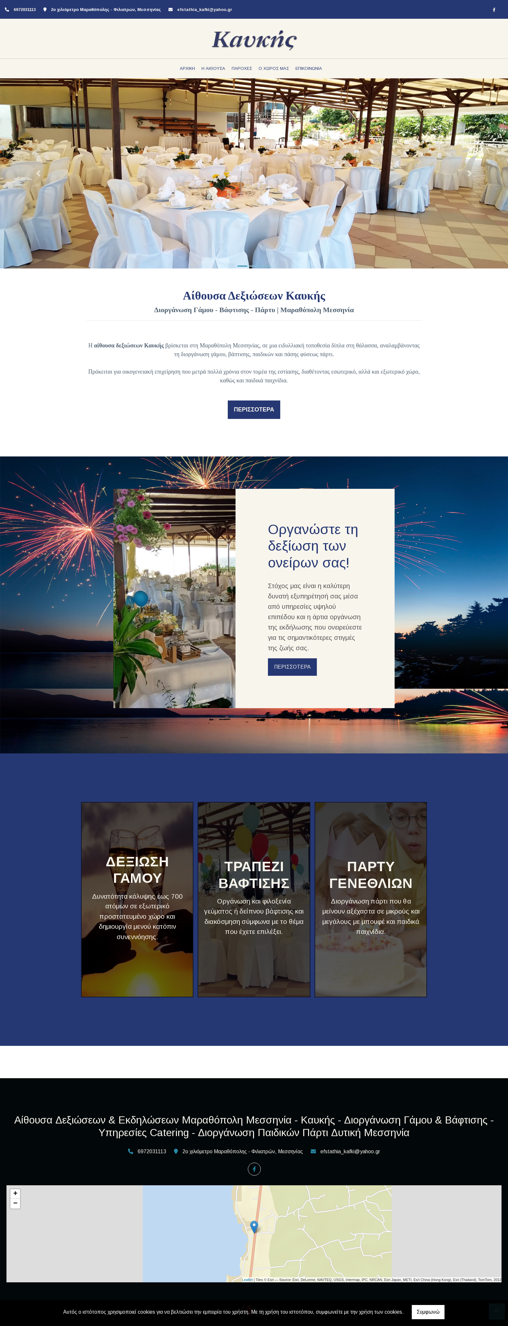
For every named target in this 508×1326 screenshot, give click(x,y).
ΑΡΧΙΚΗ (187, 68)
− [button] (15, 1204)
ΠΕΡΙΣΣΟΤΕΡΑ (292, 667)
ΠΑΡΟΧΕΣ (242, 68)
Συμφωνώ (428, 1312)
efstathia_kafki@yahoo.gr (204, 9)
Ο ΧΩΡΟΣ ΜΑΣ (274, 68)
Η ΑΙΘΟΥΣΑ (213, 68)
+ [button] (15, 1194)
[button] (38, 173)
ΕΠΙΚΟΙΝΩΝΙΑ (308, 68)
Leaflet (247, 1280)
